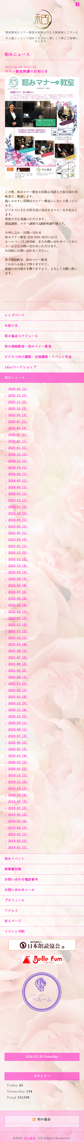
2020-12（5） (18, 703)
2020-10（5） (18, 716)
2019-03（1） (18, 834)
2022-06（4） (18, 585)
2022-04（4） (18, 598)
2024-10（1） (18, 467)
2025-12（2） (18, 395)
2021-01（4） (18, 696)
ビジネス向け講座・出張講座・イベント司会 (38, 356)
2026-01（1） (18, 389)
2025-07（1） (18, 421)
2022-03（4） (18, 605)
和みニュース (14, 377)
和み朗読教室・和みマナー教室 (28, 346)
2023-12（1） (18, 500)
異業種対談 (12, 869)
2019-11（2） (18, 782)
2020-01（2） (18, 769)
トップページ (14, 315)
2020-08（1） (18, 729)
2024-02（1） (18, 487)
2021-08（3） (18, 651)
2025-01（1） (18, 448)
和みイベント (14, 858)
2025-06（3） (18, 428)
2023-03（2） (18, 539)
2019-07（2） (18, 808)
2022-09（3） (18, 572)
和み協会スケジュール (21, 336)
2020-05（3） (18, 749)
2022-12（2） (18, 552)
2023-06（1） (18, 526)
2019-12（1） (18, 775)
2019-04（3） (18, 827)
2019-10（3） (18, 788)
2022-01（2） (18, 618)
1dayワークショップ (20, 367)
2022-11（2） (18, 559)
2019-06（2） (18, 814)
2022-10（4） (18, 565)
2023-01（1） (18, 546)
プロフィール (14, 900)
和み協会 (30, 1138)
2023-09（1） (18, 520)
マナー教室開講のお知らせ (26, 71)
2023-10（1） (18, 513)
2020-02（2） (18, 762)
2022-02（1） (18, 611)
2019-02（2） (18, 841)
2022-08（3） (18, 579)
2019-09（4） (18, 795)
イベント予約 (14, 931)
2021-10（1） (18, 638)
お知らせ (11, 325)
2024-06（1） (18, 474)
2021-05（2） (18, 670)
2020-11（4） (18, 710)
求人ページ (12, 921)
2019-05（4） (18, 821)
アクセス (11, 910)
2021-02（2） (18, 690)
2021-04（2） (18, 677)
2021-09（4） (18, 644)
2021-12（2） (18, 624)
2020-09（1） (18, 723)
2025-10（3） (18, 408)
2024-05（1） (18, 480)
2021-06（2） (18, 664)
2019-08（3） (18, 801)
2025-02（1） (18, 441)
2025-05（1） (18, 434)
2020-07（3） (18, 736)
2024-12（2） (18, 454)
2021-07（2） (18, 657)
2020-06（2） (18, 742)
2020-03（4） (18, 755)
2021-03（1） (18, 683)
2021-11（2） (18, 631)
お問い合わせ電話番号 (21, 879)
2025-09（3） (18, 415)
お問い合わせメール (19, 890)
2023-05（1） (18, 533)
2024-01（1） (18, 493)
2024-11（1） (18, 461)
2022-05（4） (18, 592)
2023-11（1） (18, 506)
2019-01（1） (18, 847)
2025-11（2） (18, 402)
